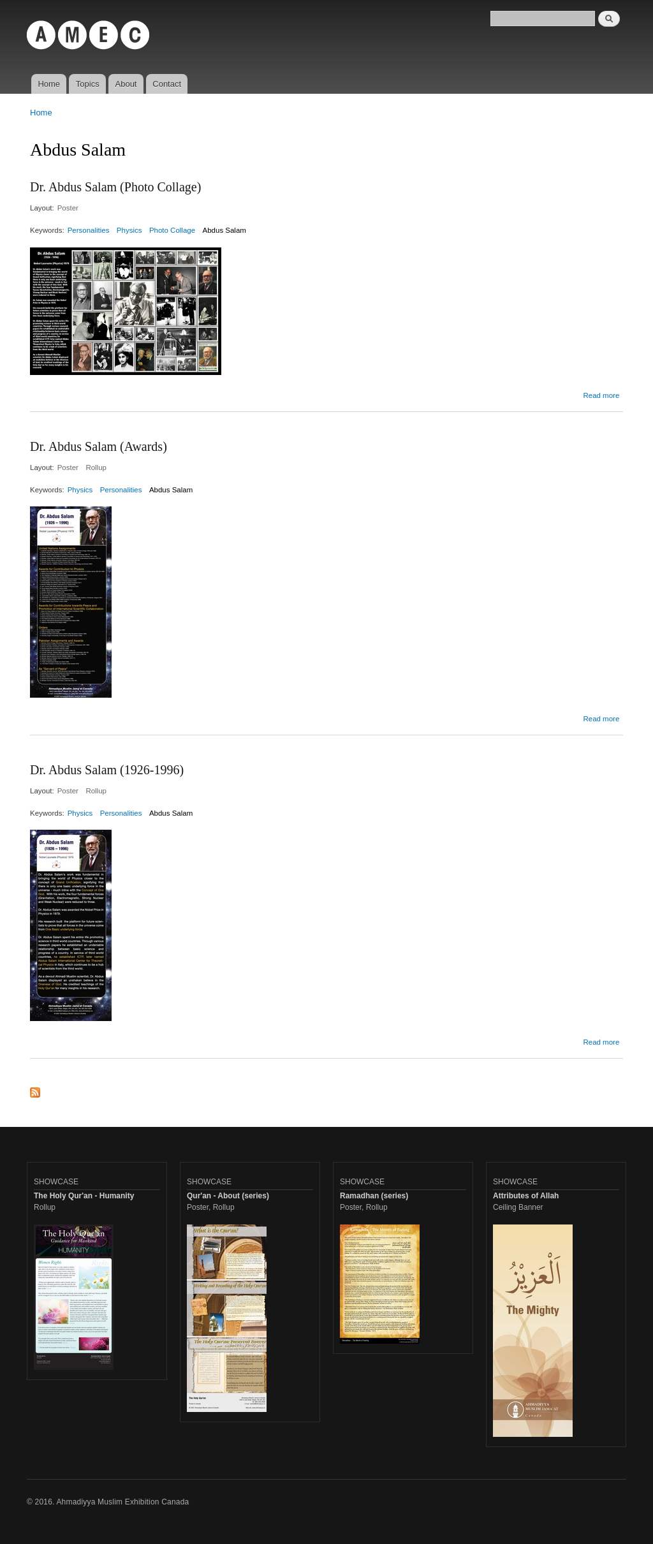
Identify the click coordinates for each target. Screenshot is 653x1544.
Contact (166, 84)
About (126, 84)
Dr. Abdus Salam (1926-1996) (107, 770)
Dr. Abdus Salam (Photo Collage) (115, 187)
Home (49, 84)
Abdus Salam (224, 230)
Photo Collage (172, 230)
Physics (129, 230)
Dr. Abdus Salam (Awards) (98, 446)
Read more (601, 395)
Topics (87, 84)
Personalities (89, 230)
